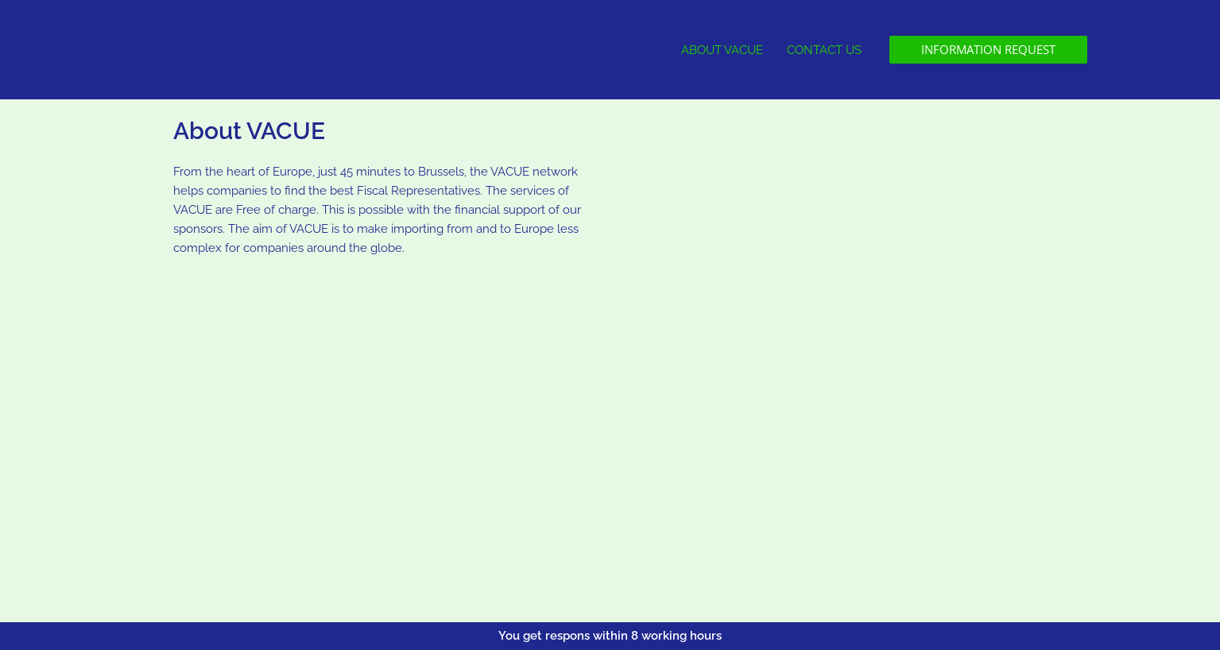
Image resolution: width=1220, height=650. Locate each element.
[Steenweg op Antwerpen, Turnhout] (387, 433)
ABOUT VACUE (722, 50)
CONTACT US (824, 50)
